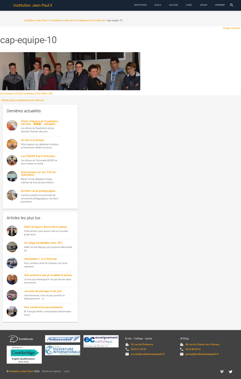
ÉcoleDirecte (20, 339)
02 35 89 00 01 (193, 349)
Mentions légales (51, 371)
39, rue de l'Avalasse (142, 344)
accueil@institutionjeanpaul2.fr (148, 354)
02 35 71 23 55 (138, 349)
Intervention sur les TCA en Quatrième (38, 173)
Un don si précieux (32, 140)
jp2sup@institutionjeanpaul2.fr (202, 354)
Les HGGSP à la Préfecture (38, 156)
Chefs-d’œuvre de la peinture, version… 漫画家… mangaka (40, 122)
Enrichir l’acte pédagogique (38, 191)
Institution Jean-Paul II (21, 371)
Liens (67, 371)
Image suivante (231, 28)
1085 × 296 (46, 93)
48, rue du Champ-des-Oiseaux (202, 344)
